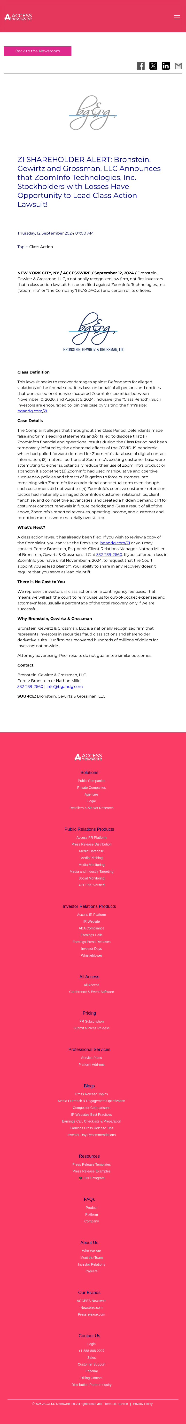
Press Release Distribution (92, 844)
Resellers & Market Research (92, 808)
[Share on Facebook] (141, 66)
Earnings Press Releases (91, 942)
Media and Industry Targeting (91, 871)
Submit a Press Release (91, 1028)
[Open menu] (177, 17)
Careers (91, 1271)
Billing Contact (91, 1378)
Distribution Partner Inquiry (91, 1385)
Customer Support (91, 1364)
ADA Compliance (91, 928)
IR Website (91, 921)
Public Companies (91, 781)
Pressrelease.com (91, 1314)
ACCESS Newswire (91, 1301)
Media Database (91, 851)
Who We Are (91, 1251)
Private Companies (91, 787)
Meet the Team (91, 1258)
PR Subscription (91, 1021)
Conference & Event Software (91, 992)
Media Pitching (91, 858)
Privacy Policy (143, 1404)
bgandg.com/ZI (32, 411)
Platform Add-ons (91, 1064)
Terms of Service (116, 1404)
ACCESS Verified (91, 885)
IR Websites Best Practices (91, 1114)
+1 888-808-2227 (91, 1351)
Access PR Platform (92, 837)
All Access (91, 985)
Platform (91, 1214)
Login (91, 1344)
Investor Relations (91, 1264)
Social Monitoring (91, 878)
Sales (91, 1357)
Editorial (91, 1371)
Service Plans (91, 1058)
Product (91, 1208)
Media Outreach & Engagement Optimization (91, 1101)
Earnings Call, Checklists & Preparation (91, 1121)
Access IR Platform (91, 915)
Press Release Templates (91, 1164)
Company (91, 1221)
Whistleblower (91, 955)
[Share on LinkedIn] (166, 66)
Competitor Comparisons (91, 1108)
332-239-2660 (109, 554)
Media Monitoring (91, 865)
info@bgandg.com (64, 686)
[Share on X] (153, 66)
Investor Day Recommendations (91, 1135)
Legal (91, 801)
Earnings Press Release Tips (91, 1128)
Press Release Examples (91, 1171)
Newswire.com (91, 1308)
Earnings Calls (91, 935)
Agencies (92, 794)
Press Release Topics (91, 1094)
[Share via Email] (178, 66)
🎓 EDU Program (91, 1178)
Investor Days (91, 949)
